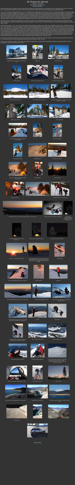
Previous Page (37, 442)
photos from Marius (37, 6)
